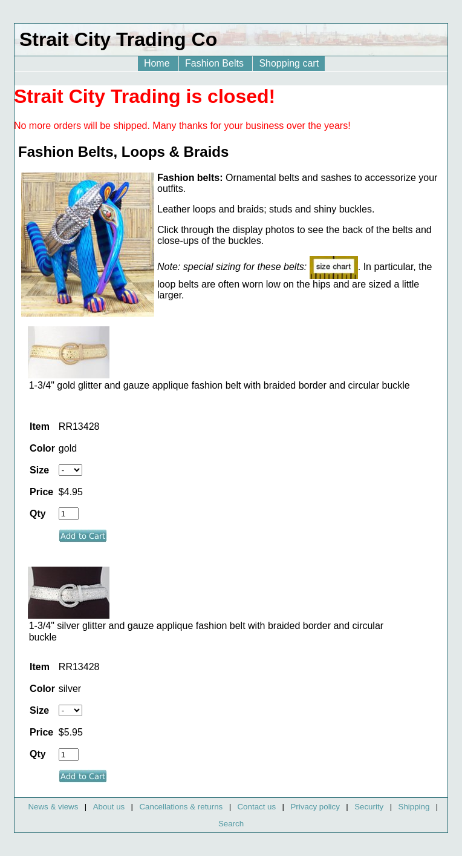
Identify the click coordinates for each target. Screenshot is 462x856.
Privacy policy (314, 806)
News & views (53, 806)
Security (368, 806)
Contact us (256, 806)
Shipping (414, 806)
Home (158, 63)
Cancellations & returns (181, 806)
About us (109, 806)
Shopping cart (289, 63)
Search (231, 823)
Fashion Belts (215, 63)
